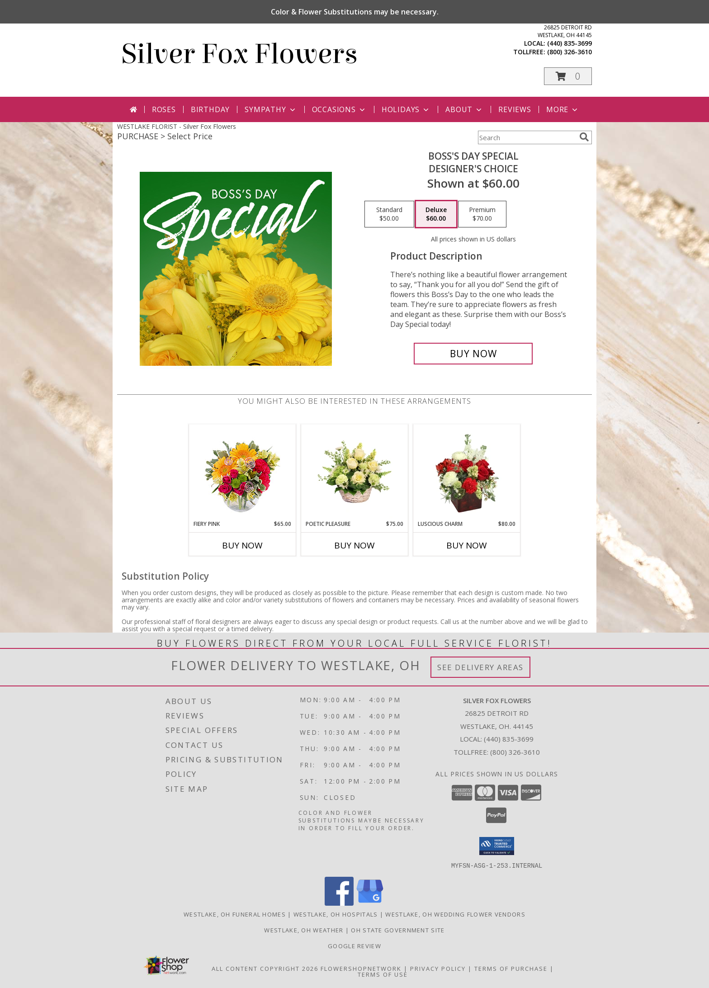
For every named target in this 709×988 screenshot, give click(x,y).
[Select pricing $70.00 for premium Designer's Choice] (482, 214)
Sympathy (271, 109)
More (562, 109)
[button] (568, 76)
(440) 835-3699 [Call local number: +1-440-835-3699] (569, 43)
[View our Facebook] (339, 902)
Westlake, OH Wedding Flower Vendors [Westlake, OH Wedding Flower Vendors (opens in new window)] (455, 914)
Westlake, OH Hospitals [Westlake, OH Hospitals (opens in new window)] (335, 914)
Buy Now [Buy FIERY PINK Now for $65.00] (242, 545)
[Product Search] (526, 137)
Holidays (406, 109)
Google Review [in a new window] (354, 945)
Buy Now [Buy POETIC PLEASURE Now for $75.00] (354, 545)
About (464, 109)
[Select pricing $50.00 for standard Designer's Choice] (389, 214)
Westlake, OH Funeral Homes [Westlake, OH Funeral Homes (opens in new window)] (235, 914)
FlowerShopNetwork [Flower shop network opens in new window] (361, 968)
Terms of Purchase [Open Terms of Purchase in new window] (511, 968)
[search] (584, 137)
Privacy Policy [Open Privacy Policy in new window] (438, 968)
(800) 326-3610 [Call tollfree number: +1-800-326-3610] (569, 51)
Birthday (210, 109)
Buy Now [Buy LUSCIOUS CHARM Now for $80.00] (466, 545)
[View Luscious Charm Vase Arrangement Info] (467, 472)
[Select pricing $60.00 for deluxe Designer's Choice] (436, 214)
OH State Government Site (397, 930)
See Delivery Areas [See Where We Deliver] (480, 667)
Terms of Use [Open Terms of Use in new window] (383, 974)
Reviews (514, 109)
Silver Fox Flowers (240, 54)
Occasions (339, 109)
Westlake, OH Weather (303, 930)
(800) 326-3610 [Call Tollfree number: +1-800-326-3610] (515, 751)
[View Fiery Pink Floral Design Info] (242, 472)
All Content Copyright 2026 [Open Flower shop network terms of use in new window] (265, 968)
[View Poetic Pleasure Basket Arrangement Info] (354, 472)
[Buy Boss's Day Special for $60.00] (473, 353)
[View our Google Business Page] (369, 902)
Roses (164, 109)
